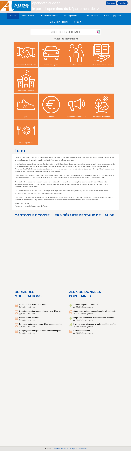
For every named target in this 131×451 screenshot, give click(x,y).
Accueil (13, 16)
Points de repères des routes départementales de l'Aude (42, 324)
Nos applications (71, 16)
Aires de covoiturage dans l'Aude (33, 304)
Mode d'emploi (28, 16)
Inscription (122, 3)
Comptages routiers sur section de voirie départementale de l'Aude (47, 311)
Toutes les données (49, 16)
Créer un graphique (112, 16)
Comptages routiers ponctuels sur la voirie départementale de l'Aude (48, 330)
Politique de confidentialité (78, 449)
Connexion (111, 3)
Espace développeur (59, 22)
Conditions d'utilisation (61, 449)
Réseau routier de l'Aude (29, 318)
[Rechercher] (65, 32)
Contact (77, 22)
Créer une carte (91, 16)
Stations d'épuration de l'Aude (85, 304)
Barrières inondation (81, 330)
